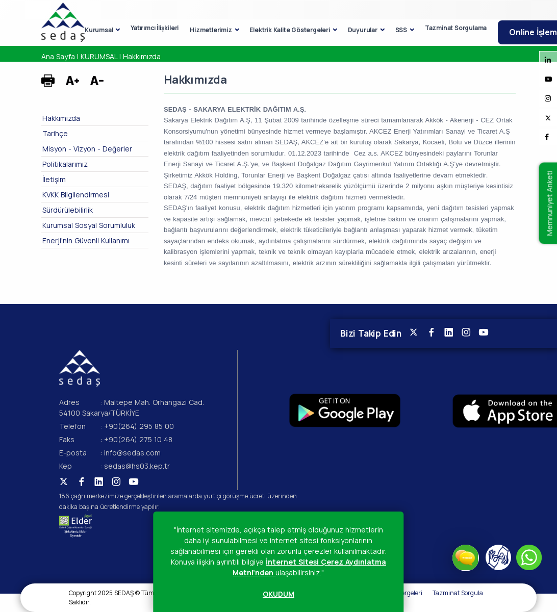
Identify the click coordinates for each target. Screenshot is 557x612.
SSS (401, 30)
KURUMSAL (99, 56)
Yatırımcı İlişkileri (155, 27)
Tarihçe (55, 133)
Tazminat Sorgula (458, 593)
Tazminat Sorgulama (456, 27)
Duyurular (362, 30)
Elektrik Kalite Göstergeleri (289, 30)
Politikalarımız (65, 164)
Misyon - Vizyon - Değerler (87, 149)
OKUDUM (278, 594)
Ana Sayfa (58, 56)
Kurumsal (99, 30)
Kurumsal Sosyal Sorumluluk (88, 225)
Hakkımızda (142, 56)
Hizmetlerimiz (211, 30)
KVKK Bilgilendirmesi (75, 194)
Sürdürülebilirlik (67, 210)
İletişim (54, 179)
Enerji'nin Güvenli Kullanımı (86, 240)
